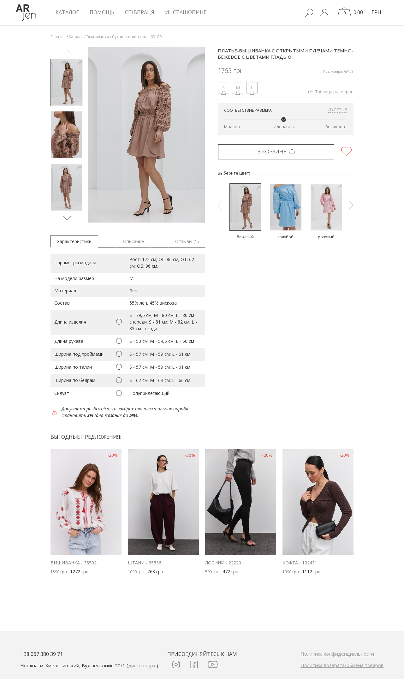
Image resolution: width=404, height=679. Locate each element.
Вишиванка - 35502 (73, 562)
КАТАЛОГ (67, 12)
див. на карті (142, 665)
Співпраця (139, 12)
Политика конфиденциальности (337, 654)
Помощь (102, 12)
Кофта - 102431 (299, 562)
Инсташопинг (185, 12)
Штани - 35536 (144, 562)
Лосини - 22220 (223, 562)
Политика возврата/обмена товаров (341, 665)
